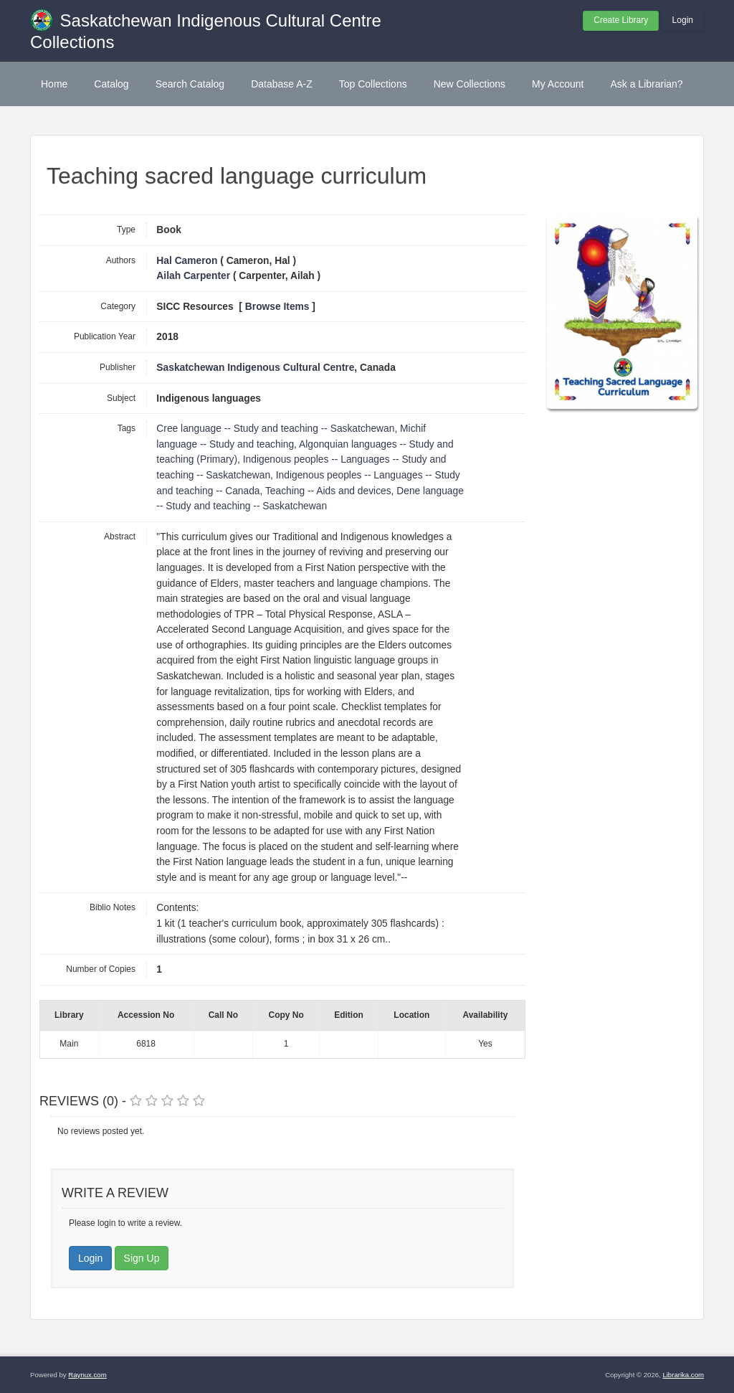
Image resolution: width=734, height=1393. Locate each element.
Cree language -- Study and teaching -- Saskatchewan (275, 428)
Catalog (111, 84)
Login (682, 20)
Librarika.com (683, 1375)
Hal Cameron (186, 260)
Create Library (621, 20)
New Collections (469, 84)
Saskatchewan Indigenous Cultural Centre (255, 367)
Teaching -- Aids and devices (328, 491)
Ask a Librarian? (646, 84)
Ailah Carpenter (193, 275)
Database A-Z (282, 84)
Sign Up (142, 1258)
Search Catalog (190, 84)
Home (54, 84)
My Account (557, 84)
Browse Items (277, 306)
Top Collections (373, 84)
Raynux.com (87, 1375)
